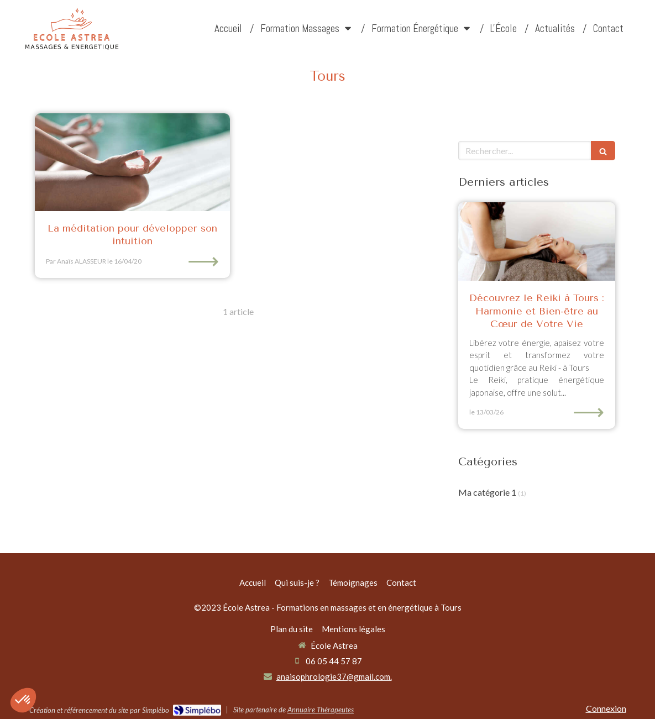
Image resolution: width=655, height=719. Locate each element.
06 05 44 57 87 (334, 661)
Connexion (606, 708)
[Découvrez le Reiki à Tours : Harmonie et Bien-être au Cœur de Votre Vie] (536, 241)
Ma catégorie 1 (487, 492)
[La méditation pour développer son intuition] (132, 162)
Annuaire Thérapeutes (320, 709)
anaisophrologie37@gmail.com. (334, 676)
